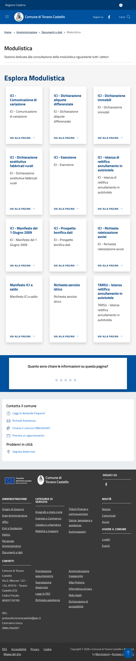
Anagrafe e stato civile (48, 512)
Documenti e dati (52, 32)
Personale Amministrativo (11, 543)
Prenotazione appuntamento (44, 573)
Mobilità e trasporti (46, 531)
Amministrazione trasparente (79, 573)
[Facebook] (107, 16)
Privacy (34, 649)
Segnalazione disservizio (43, 584)
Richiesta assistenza (47, 600)
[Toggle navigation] (7, 16)
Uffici (5, 522)
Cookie (48, 649)
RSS (4, 649)
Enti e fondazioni (12, 528)
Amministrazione (26, 32)
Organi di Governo (13, 509)
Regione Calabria (15, 5)
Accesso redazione (123, 654)
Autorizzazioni (77, 531)
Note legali (75, 595)
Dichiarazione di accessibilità (78, 603)
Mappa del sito (12, 654)
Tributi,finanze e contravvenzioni (78, 511)
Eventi (106, 546)
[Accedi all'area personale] (121, 5)
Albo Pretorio (76, 582)
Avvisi (105, 522)
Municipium (102, 654)
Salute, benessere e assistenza (80, 522)
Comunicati (109, 515)
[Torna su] (128, 653)
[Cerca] (128, 17)
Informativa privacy (80, 589)
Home (7, 32)
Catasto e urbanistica (48, 525)
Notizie (106, 509)
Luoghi (106, 539)
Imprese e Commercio (48, 518)
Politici (6, 534)
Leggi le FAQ (42, 594)
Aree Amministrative (14, 515)
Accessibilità (18, 649)
